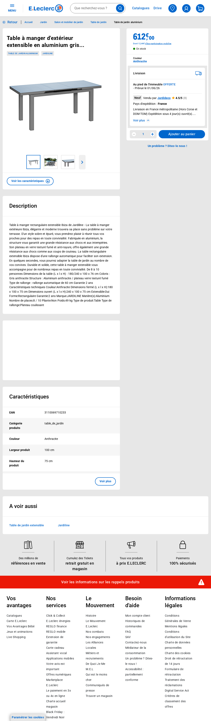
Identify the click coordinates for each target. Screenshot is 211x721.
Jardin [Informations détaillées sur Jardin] (43, 22)
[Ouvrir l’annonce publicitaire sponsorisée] (61, 350)
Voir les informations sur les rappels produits (100, 582)
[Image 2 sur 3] (51, 162)
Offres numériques (58, 674)
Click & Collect (55, 615)
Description (23, 206)
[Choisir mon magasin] (172, 8)
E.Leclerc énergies (58, 621)
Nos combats (95, 631)
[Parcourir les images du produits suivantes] (82, 162)
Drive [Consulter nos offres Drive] (158, 8)
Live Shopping (16, 637)
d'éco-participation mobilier (158, 43)
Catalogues (14, 615)
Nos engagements (98, 637)
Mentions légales (176, 626)
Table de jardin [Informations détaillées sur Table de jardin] (98, 22)
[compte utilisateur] (186, 8)
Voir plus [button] (105, 481)
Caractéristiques (29, 397)
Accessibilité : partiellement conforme (134, 674)
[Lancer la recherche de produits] (120, 8)
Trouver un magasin (99, 696)
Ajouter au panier (181, 134)
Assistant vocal (56, 653)
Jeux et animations (19, 631)
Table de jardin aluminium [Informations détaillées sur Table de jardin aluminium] (128, 22)
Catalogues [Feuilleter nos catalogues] (140, 8)
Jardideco (164, 98)
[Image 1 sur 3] (33, 162)
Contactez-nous (136, 642)
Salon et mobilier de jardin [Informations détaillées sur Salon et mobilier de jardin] (68, 22)
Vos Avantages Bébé (20, 626)
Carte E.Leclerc (17, 621)
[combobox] (97, 8)
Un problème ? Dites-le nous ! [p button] (167, 145)
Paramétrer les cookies (28, 717)
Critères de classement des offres (175, 701)
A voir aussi (23, 506)
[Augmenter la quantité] (152, 134)
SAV (128, 637)
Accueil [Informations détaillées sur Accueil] (29, 22)
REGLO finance (56, 626)
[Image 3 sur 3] (68, 162)
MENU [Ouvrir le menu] (12, 7)
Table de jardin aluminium (23, 53)
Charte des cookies (177, 653)
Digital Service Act (177, 690)
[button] (30, 181)
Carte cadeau (55, 647)
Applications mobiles (60, 658)
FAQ (128, 631)
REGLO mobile (56, 631)
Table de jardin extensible (26, 525)
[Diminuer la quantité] (134, 134)
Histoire (91, 615)
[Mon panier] (200, 8)
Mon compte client (137, 615)
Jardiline (64, 525)
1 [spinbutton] (143, 134)
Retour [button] (12, 22)
